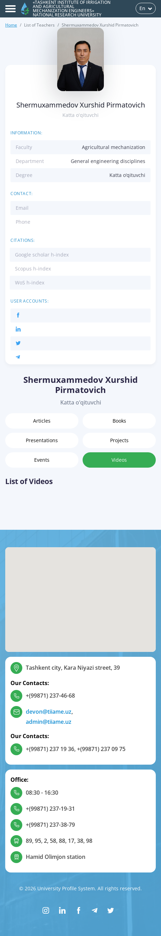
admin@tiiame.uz (48, 722)
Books (119, 420)
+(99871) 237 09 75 (101, 749)
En (145, 8)
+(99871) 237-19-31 (50, 808)
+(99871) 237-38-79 (50, 825)
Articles (42, 420)
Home (11, 25)
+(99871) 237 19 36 (50, 749)
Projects (119, 440)
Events (41, 459)
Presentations (42, 440)
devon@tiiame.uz (48, 711)
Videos (119, 459)
